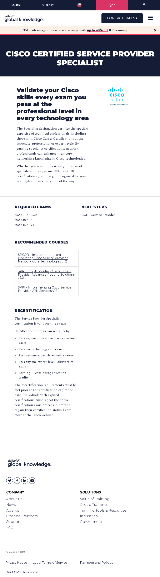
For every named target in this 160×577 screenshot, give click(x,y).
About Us (14, 499)
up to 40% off (97, 30)
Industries (89, 516)
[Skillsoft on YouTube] (32, 480)
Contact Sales (122, 18)
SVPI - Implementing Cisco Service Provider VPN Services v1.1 (44, 289)
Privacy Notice (16, 563)
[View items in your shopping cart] (112, 5)
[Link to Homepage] (29, 463)
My (16, 5)
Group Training (93, 505)
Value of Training (95, 499)
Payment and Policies (96, 563)
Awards (12, 510)
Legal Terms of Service (50, 563)
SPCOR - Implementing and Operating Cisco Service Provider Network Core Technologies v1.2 (43, 258)
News (11, 505)
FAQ (9, 527)
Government (91, 522)
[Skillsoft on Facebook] (17, 480)
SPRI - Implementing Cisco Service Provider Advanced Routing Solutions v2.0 (46, 274)
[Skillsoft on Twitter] (9, 480)
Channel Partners (22, 516)
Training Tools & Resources (103, 510)
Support (13, 522)
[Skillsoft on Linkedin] (24, 480)
